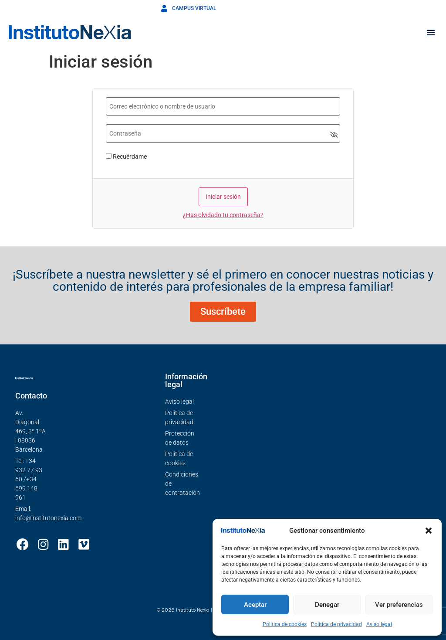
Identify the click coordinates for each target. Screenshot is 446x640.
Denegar (327, 605)
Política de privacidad (336, 624)
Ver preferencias (399, 605)
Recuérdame (126, 156)
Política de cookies (285, 624)
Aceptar (255, 605)
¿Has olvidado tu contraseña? (223, 214)
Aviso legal (379, 624)
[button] (428, 530)
